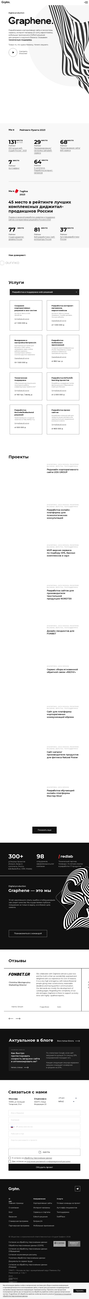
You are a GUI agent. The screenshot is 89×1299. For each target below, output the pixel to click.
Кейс (59, 1007)
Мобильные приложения (43, 1226)
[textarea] (44, 1143)
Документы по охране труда (20, 1261)
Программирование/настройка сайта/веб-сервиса (43, 150)
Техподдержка (63, 1212)
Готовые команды (64, 1203)
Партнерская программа (19, 1226)
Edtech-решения (40, 1217)
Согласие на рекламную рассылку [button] (23, 1255)
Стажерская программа (18, 1221)
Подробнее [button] (44, 1007)
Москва (13, 1099)
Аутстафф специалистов (67, 1208)
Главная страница (16, 1203)
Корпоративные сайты (42, 1203)
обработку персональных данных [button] (38, 1158)
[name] (44, 1113)
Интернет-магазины (41, 1208)
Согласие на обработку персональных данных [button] (28, 1242)
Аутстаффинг (14, 168)
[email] (44, 1134)
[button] (30, 52)
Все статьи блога (65, 1041)
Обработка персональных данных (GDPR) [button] (26, 1245)
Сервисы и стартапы (41, 1212)
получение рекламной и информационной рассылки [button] (48, 1161)
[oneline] (44, 1120)
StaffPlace (61, 1217)
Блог (11, 1212)
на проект (76, 1203)
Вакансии (13, 1217)
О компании (14, 1208)
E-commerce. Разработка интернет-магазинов (43, 170)
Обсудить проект (44, 1167)
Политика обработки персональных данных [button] (27, 1258)
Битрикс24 (37, 1221)
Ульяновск (40, 1099)
